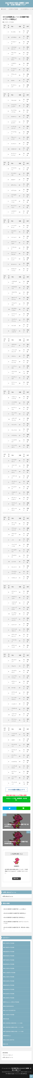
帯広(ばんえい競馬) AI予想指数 (12, 1002)
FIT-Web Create (10, 1073)
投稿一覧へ (16, 878)
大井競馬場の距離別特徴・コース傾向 (13, 1023)
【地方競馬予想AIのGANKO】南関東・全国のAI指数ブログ (16, 4)
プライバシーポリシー (8, 1055)
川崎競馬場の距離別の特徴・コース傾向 (14, 1027)
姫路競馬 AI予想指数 (9, 989)
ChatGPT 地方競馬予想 (10, 1010)
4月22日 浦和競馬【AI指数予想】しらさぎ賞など (14, 909)
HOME (4, 9)
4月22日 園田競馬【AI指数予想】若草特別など (14, 917)
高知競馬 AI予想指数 (9, 993)
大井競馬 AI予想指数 (9, 943)
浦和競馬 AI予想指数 (9, 955)
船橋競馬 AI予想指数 (9, 951)
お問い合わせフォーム (8, 896)
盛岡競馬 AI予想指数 (9, 964)
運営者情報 (5, 1052)
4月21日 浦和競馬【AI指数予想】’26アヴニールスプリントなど (16, 922)
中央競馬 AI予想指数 (9, 1014)
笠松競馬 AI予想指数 (9, 981)
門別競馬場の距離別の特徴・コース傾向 (14, 1031)
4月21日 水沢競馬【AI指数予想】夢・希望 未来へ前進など (16, 928)
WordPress (24, 1073)
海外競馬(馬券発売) (9, 1006)
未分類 (6, 1044)
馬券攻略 (7, 1018)
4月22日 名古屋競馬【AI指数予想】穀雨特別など (14, 913)
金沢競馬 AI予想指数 (9, 976)
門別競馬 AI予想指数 (9, 960)
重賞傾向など (8, 1035)
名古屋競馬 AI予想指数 (10, 972)
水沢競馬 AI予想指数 (13, 9)
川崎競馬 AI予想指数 (9, 947)
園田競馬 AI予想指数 (9, 985)
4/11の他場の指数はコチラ (16, 789)
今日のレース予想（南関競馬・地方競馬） (16, 799)
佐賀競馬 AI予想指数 (9, 997)
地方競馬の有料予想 (9, 1040)
